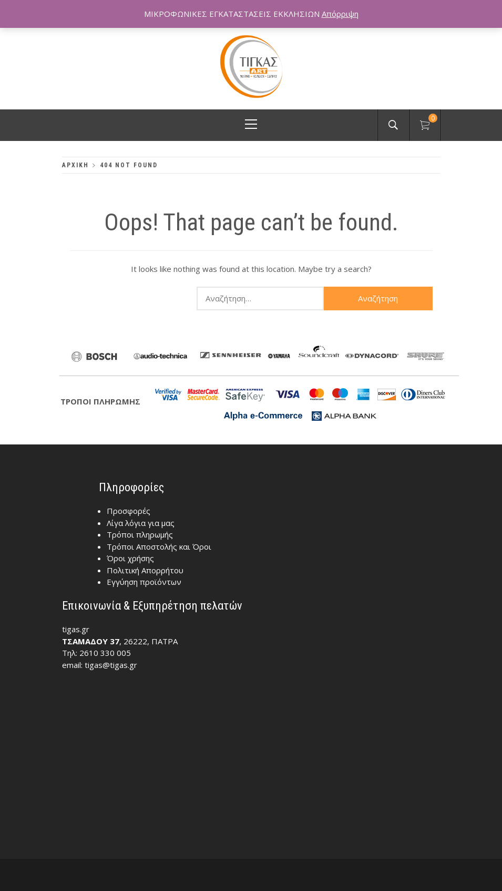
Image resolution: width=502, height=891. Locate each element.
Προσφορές (128, 510)
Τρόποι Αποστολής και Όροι (159, 546)
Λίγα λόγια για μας (141, 523)
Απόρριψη (340, 13)
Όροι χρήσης (130, 558)
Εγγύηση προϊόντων (144, 581)
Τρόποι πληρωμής (140, 534)
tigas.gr (75, 629)
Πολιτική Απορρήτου (145, 570)
